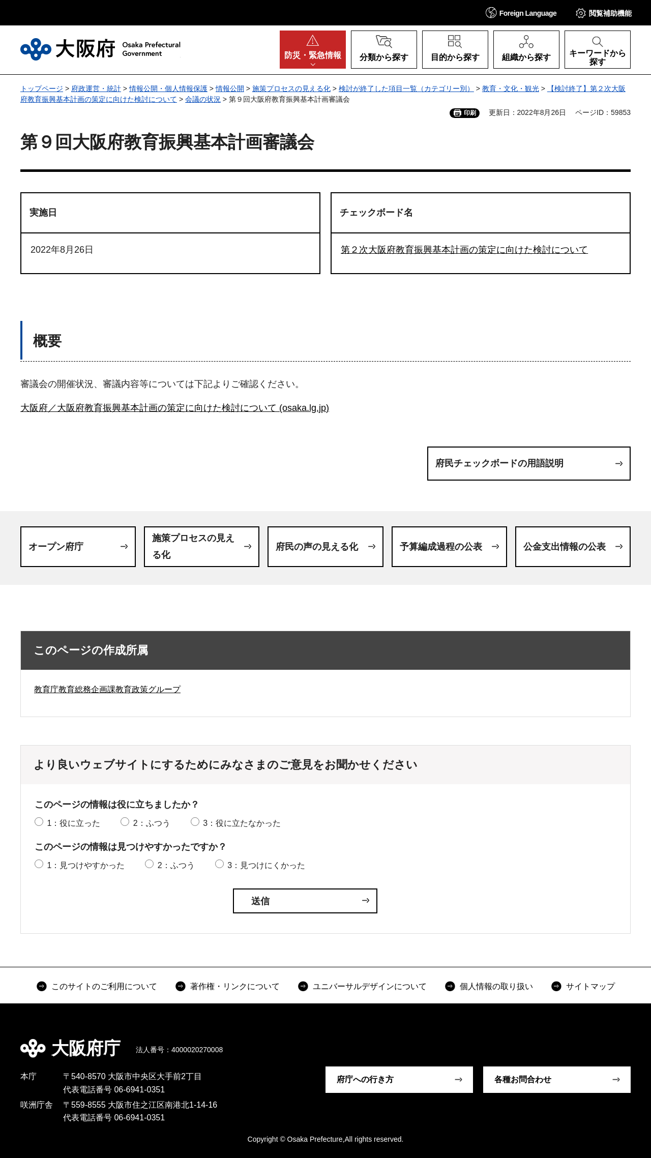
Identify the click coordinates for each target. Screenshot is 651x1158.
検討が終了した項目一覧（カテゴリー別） (406, 88)
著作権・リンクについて (235, 986)
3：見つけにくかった (266, 865)
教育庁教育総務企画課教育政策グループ (107, 689)
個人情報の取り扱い (496, 986)
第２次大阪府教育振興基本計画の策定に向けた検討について (464, 250)
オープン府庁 (55, 547)
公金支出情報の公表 (564, 547)
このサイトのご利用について (104, 986)
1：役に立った (73, 823)
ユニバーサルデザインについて (370, 986)
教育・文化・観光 (510, 88)
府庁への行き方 (365, 1079)
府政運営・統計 (96, 88)
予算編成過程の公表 (441, 547)
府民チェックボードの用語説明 (499, 463)
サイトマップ (590, 986)
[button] (521, 12)
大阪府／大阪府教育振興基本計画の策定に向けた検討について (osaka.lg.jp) (174, 408)
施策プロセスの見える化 (291, 88)
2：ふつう (151, 823)
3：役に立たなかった (242, 823)
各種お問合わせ (522, 1079)
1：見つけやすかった (86, 865)
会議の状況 (203, 99)
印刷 (470, 112)
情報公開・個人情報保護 (168, 88)
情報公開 (230, 88)
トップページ (41, 88)
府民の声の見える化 (317, 547)
